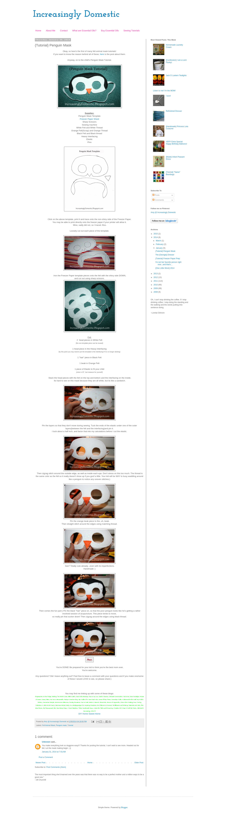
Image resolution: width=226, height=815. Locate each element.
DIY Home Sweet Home (89, 714)
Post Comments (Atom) (56, 767)
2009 (156, 288)
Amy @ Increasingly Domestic (163, 212)
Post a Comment (46, 757)
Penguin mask (61, 725)
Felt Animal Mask (48, 725)
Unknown (46, 742)
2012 (156, 277)
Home (38, 30)
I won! (168, 96)
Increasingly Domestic (76, 14)
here (102, 54)
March (159, 241)
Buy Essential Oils (110, 30)
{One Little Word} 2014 (164, 268)
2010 (156, 285)
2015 (156, 234)
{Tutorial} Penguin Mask (165, 251)
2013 (156, 274)
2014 (156, 237)
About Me (50, 30)
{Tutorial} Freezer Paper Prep (167, 258)
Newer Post (40, 763)
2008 (156, 292)
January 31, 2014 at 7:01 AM (54, 752)
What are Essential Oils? (84, 30)
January (159, 248)
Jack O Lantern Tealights (176, 75)
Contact (63, 30)
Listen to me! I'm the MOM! (164, 91)
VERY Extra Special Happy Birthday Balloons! (176, 143)
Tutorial (70, 725)
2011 (156, 281)
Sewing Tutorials (132, 30)
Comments (158, 200)
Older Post (138, 763)
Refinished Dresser (174, 111)
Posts (155, 195)
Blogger (124, 807)
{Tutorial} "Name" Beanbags (173, 173)
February (160, 244)
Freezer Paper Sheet (89, 119)
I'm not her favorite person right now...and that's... (168, 263)
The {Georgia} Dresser (164, 255)
